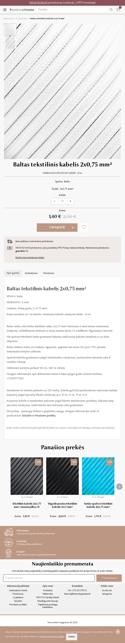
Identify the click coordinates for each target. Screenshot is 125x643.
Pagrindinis (8, 19)
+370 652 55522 (79, 591)
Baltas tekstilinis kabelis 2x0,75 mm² (47, 19)
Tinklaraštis (47, 594)
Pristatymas (48, 273)
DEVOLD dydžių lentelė (47, 598)
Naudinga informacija (47, 601)
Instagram (107, 594)
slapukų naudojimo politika (52, 637)
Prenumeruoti (109, 578)
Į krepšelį (57, 227)
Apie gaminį (13, 273)
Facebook (107, 591)
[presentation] (119, 486)
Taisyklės (18, 601)
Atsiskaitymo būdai (18, 591)
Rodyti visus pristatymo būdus (29, 258)
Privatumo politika (18, 605)
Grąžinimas (18, 598)
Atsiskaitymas (31, 273)
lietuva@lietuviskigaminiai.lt (77, 594)
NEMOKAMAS (38, 2)
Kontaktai (47, 591)
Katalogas (22, 19)
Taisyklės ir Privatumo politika (39, 415)
